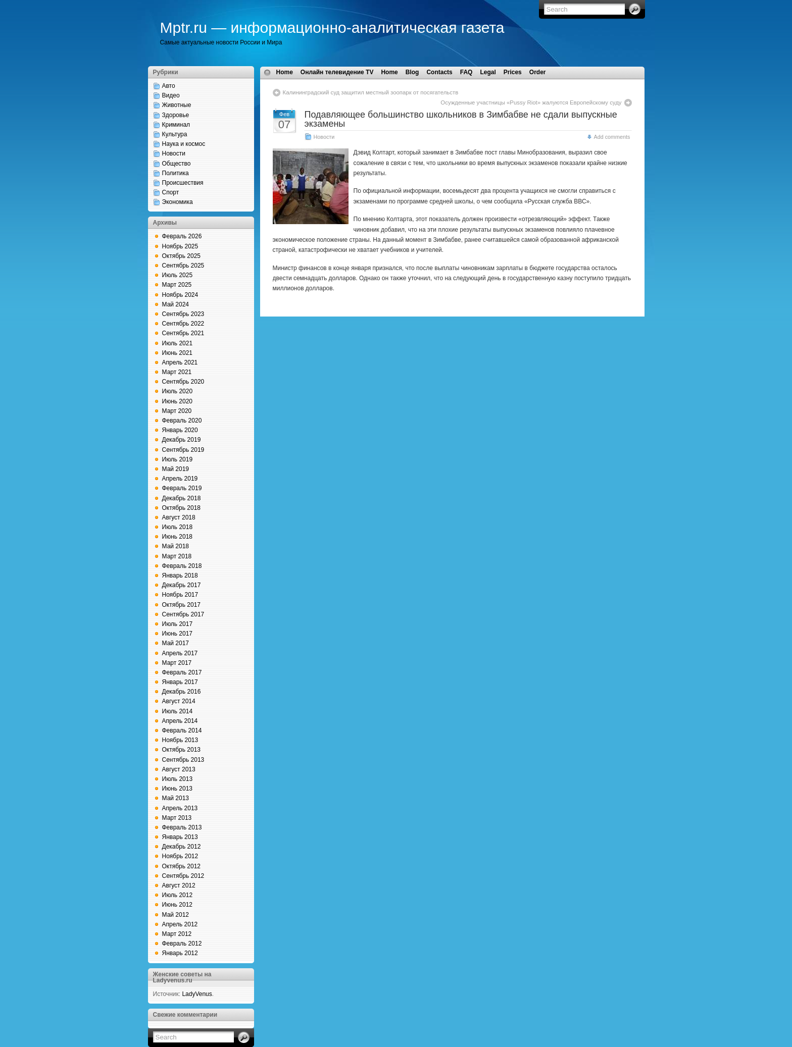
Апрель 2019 (180, 478)
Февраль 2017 (182, 672)
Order (537, 72)
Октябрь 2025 (181, 255)
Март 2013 (177, 817)
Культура (174, 134)
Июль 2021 (177, 343)
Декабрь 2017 (181, 585)
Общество (176, 163)
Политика (175, 173)
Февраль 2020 (182, 420)
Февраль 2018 (182, 565)
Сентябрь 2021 (183, 333)
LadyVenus (197, 994)
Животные (176, 105)
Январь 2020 (180, 430)
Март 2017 (177, 662)
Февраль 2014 (182, 730)
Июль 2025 (177, 275)
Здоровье (175, 115)
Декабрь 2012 (181, 846)
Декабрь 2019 (181, 439)
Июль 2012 (177, 895)
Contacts (439, 72)
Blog (412, 72)
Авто (168, 85)
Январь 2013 (180, 837)
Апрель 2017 (180, 653)
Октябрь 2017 (181, 604)
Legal (488, 72)
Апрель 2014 (180, 720)
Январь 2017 (180, 682)
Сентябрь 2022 (183, 323)
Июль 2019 (177, 459)
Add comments (611, 137)
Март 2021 (177, 372)
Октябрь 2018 (181, 507)
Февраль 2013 (182, 827)
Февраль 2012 (182, 943)
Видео (171, 95)
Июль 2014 (177, 711)
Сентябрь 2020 (183, 381)
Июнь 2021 (177, 352)
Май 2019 (175, 469)
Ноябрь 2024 (180, 294)
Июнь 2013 (177, 788)
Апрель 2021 (180, 362)
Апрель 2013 (180, 808)
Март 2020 (177, 410)
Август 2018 (178, 517)
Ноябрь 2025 (180, 246)
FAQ (466, 72)
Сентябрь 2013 (183, 759)
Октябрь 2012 (181, 866)
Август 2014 (178, 701)
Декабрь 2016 (181, 691)
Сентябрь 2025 (183, 265)
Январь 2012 (180, 953)
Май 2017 (175, 643)
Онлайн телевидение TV (337, 72)
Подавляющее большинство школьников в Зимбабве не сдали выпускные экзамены (461, 119)
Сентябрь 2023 (183, 314)
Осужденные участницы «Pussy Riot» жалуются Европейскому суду (530, 102)
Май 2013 (175, 798)
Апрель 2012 (180, 924)
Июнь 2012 (177, 904)
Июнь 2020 (177, 401)
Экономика (177, 201)
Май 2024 (175, 304)
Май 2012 (175, 914)
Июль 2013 (177, 778)
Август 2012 (178, 885)
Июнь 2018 (177, 536)
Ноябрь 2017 (180, 594)
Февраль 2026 (182, 236)
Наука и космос (184, 143)
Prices (513, 72)
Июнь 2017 (177, 633)
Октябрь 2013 (181, 749)
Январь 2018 (180, 575)
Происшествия (183, 182)
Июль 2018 (177, 527)
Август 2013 (178, 769)
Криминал (176, 124)
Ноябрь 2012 (180, 856)
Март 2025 (177, 284)
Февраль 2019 (182, 488)
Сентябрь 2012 (183, 875)
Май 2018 (175, 546)
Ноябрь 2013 (180, 740)
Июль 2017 (177, 623)
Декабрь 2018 (181, 498)
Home (284, 72)
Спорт (170, 192)
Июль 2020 (177, 391)
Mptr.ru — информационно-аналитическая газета (332, 27)
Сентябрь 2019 (183, 449)
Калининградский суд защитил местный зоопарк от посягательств (371, 92)
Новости (173, 153)
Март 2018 (177, 556)
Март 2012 (177, 933)
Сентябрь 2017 (183, 614)
